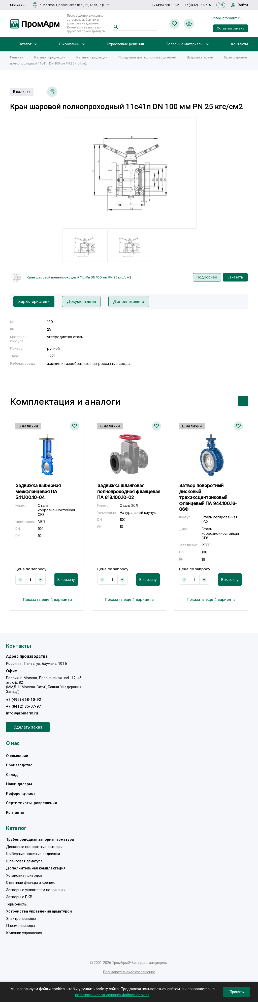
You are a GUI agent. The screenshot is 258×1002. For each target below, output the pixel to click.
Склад (12, 774)
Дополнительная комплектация (36, 868)
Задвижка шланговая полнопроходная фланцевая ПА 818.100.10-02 (128, 491)
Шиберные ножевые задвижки (33, 854)
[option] (129, 173)
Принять (236, 992)
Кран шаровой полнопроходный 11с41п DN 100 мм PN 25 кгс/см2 (79, 277)
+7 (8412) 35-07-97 (197, 5)
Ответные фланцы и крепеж (30, 882)
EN (221, 5)
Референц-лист (20, 793)
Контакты (239, 44)
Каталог (24, 44)
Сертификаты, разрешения (31, 803)
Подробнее (207, 277)
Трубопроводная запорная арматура (40, 839)
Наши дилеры (19, 784)
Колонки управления (24, 933)
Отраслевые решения (125, 44)
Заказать (235, 277)
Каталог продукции (50, 57)
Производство (19, 765)
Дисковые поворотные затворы (34, 846)
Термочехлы (16, 904)
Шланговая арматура (24, 861)
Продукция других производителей (147, 57)
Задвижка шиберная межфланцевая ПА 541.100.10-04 (38, 491)
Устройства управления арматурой (39, 911)
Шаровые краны (200, 57)
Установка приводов (24, 875)
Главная (16, 57)
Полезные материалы (184, 44)
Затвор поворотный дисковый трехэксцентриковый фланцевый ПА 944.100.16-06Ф (208, 497)
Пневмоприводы (20, 925)
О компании (69, 44)
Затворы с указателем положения (36, 890)
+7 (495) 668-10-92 (165, 5)
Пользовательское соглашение (129, 972)
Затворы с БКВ (19, 897)
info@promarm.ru (227, 18)
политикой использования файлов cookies (112, 995)
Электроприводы (21, 918)
